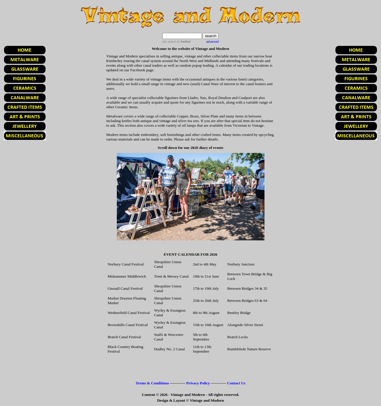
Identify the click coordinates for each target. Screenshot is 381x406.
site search (169, 41)
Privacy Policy (198, 383)
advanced (212, 41)
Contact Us (236, 383)
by (183, 41)
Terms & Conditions (152, 383)
